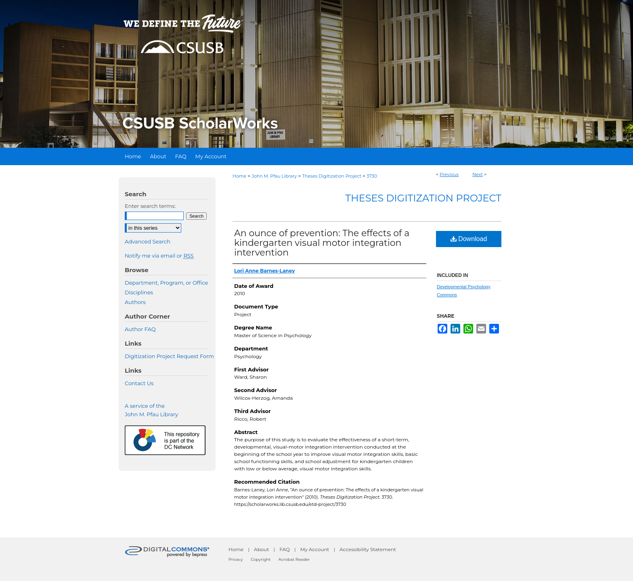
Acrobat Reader (294, 559)
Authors (135, 302)
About (261, 549)
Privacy (235, 559)
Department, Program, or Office (166, 282)
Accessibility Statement (368, 549)
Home (239, 176)
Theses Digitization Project (331, 176)
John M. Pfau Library (274, 176)
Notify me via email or (159, 255)
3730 (372, 176)
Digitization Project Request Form (169, 356)
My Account (314, 549)
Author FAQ (140, 329)
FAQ (284, 549)
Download (469, 238)
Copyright (260, 559)
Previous (449, 174)
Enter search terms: (150, 206)
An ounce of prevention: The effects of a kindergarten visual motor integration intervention (321, 243)
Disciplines (139, 292)
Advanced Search (147, 241)
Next (477, 174)
